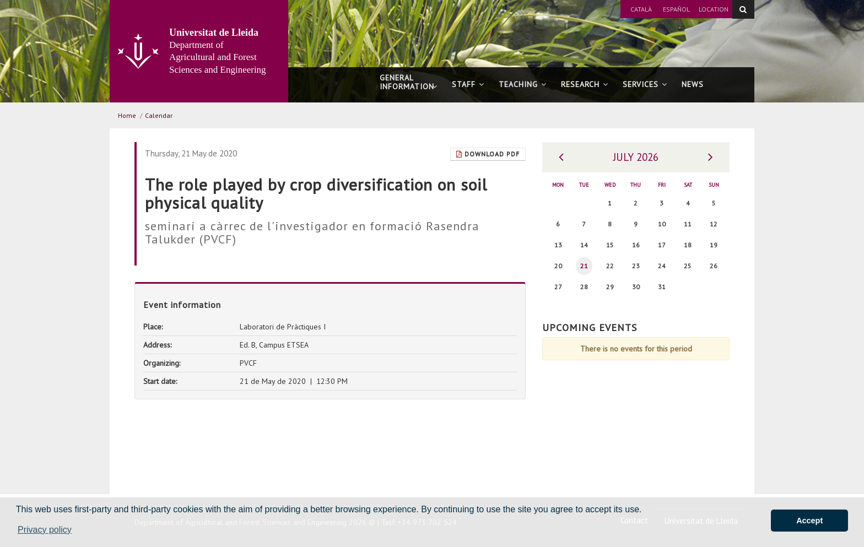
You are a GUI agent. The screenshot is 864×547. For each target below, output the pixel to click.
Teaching (523, 84)
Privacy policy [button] (45, 529)
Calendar (158, 115)
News (693, 84)
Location (713, 9)
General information (409, 87)
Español (676, 9)
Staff (468, 84)
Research (584, 84)
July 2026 (635, 157)
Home (127, 115)
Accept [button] (809, 520)
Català (641, 9)
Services (645, 84)
